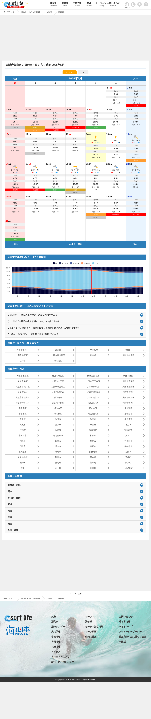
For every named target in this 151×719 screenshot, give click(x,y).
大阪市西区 (128, 376)
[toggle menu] (146, 4)
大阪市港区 (23, 381)
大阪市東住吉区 (23, 397)
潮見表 (53, 4)
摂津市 (23, 361)
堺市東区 (58, 361)
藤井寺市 (128, 446)
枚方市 (128, 425)
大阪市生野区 (128, 386)
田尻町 (128, 462)
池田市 (58, 419)
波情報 (65, 4)
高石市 (93, 446)
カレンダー (69, 72)
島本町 (93, 457)
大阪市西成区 (58, 397)
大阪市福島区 (58, 376)
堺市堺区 (23, 408)
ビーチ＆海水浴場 (94, 626)
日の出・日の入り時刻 (30, 598)
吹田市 (93, 419)
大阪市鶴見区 (128, 355)
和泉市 (23, 441)
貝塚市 (58, 425)
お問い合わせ (113, 4)
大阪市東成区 (93, 386)
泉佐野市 (93, 430)
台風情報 (55, 636)
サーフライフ (8, 598)
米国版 (122, 641)
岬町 (23, 468)
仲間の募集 (90, 636)
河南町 (93, 355)
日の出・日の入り (60, 656)
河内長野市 (58, 435)
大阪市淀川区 (93, 397)
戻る (16, 79)
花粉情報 (55, 646)
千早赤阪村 (93, 350)
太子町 (58, 468)
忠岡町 (58, 350)
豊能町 (128, 350)
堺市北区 (58, 414)
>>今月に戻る (75, 244)
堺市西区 (128, 408)
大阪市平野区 (58, 403)
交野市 (128, 452)
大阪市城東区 (58, 392)
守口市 (93, 425)
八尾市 (58, 430)
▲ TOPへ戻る (75, 593)
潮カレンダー (58, 626)
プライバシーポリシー (130, 631)
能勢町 (23, 462)
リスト (83, 72)
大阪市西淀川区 (58, 355)
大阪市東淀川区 (58, 386)
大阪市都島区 (23, 376)
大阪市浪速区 (23, 350)
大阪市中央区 (128, 403)
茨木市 (23, 430)
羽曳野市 (128, 441)
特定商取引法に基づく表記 (132, 636)
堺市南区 (23, 414)
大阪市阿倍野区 (93, 392)
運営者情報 (124, 621)
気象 (89, 4)
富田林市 (128, 430)
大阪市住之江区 (23, 403)
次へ (135, 79)
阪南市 (58, 457)
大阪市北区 (93, 403)
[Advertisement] (75, 38)
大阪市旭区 (23, 392)
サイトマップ (126, 626)
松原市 (93, 435)
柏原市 (93, 441)
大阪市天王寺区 (93, 381)
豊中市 (23, 419)
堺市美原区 (23, 355)
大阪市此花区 (93, 376)
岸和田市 (128, 414)
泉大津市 (128, 419)
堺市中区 (58, 408)
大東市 (128, 435)
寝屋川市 (23, 435)
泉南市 (58, 452)
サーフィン (101, 4)
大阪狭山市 (23, 457)
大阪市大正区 (58, 381)
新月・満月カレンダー (62, 661)
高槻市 (23, 425)
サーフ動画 (90, 631)
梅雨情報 (55, 641)
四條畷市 (93, 452)
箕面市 (58, 441)
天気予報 (77, 4)
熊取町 (93, 462)
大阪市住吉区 (128, 392)
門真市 (23, 446)
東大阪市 (23, 452)
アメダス (55, 651)
